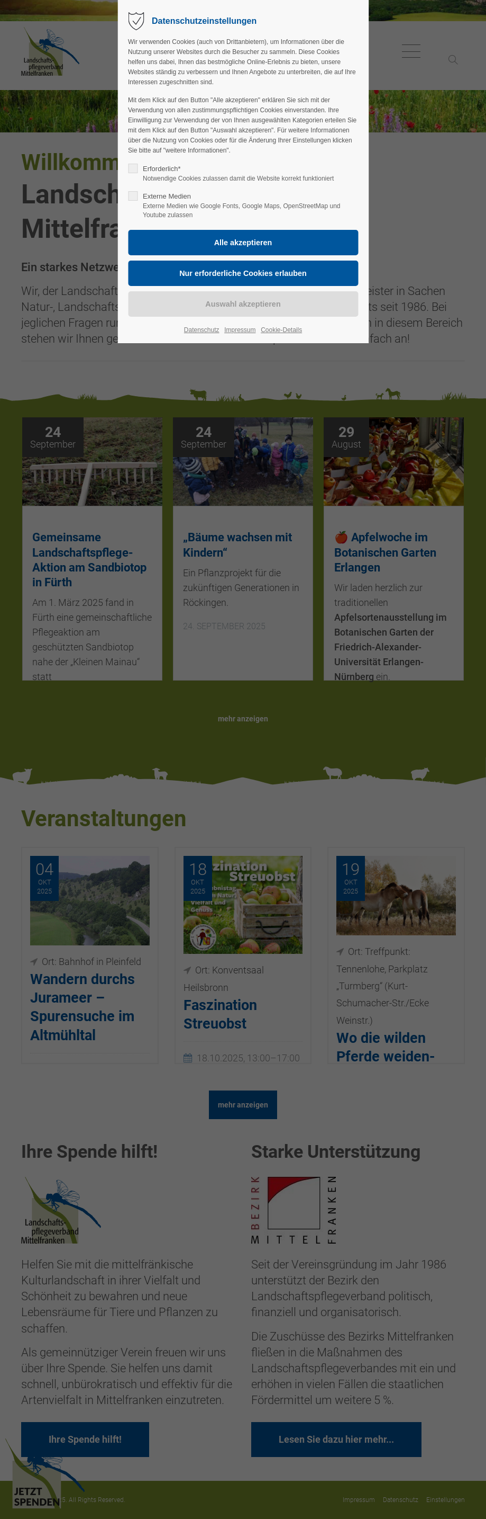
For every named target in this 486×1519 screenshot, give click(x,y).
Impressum (239, 330)
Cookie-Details (281, 330)
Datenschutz (201, 330)
